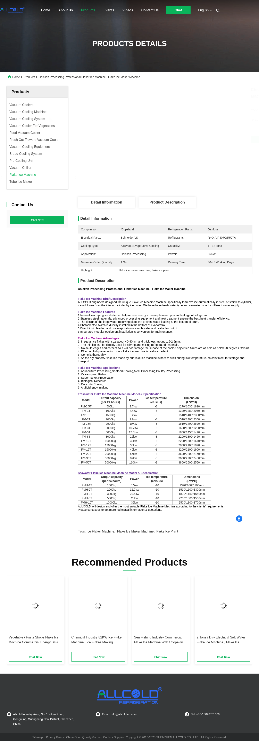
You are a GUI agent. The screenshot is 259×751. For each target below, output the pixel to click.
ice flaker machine (100, 531)
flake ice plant (167, 531)
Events (108, 10)
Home (45, 10)
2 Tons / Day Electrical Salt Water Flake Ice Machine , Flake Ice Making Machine (221, 640)
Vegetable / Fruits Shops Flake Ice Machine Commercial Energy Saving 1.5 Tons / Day (35, 640)
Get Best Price (186, 139)
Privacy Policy (55, 737)
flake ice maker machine (135, 531)
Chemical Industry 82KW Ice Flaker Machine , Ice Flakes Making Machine (97, 640)
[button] (14, 615)
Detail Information (106, 202)
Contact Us (150, 10)
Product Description (167, 202)
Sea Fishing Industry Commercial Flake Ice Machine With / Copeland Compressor (159, 640)
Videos (127, 10)
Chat (178, 10)
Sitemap (37, 737)
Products (88, 10)
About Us (65, 10)
